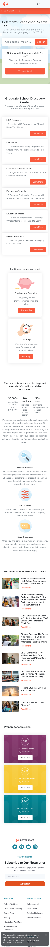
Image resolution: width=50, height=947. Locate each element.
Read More (26, 587)
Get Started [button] (25, 757)
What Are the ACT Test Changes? (32, 704)
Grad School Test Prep (13, 909)
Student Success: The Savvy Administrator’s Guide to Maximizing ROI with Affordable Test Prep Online (34, 638)
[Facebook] (21, 846)
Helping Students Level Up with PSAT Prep (33, 689)
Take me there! (25, 71)
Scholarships (26, 310)
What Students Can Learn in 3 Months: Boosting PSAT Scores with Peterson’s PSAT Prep (34, 619)
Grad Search (32, 909)
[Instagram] (35, 846)
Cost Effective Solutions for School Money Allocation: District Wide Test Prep (34, 674)
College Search (33, 904)
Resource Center (34, 918)
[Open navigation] (44, 4)
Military (7, 918)
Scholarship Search (35, 913)
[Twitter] (14, 846)
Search (41, 42)
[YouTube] (28, 846)
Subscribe (25, 883)
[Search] (38, 4)
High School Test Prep (13, 922)
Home (3, 11)
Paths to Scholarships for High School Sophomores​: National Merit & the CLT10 (34, 581)
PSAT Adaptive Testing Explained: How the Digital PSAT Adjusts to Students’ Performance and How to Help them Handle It (34, 599)
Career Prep (9, 913)
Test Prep (26, 356)
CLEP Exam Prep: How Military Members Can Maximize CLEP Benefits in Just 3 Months (33, 656)
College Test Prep (11, 904)
